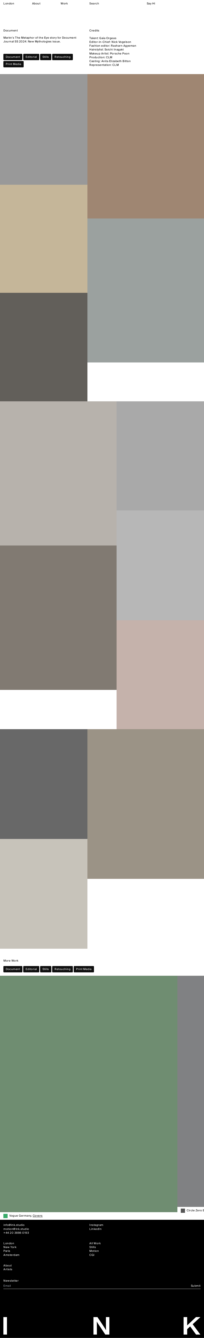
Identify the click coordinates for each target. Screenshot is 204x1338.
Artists (7, 1269)
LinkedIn (95, 1229)
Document (13, 57)
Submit (196, 1286)
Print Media (13, 64)
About (36, 3)
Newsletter (11, 1280)
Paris (6, 1251)
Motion (94, 1251)
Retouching (62, 57)
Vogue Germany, (26, 1216)
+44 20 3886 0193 (16, 1232)
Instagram (96, 1225)
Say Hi (151, 3)
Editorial (31, 57)
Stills (45, 57)
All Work (95, 1243)
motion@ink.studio (16, 1229)
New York (9, 1247)
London (8, 3)
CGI (92, 1255)
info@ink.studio (14, 1225)
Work (64, 3)
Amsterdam (11, 1255)
